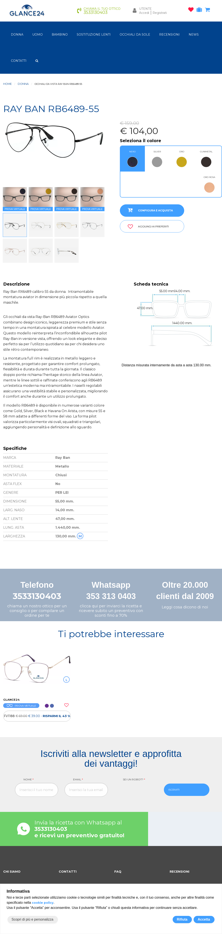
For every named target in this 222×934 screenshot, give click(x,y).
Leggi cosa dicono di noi (185, 607)
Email (78, 779)
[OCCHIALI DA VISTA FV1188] (37, 673)
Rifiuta (182, 919)
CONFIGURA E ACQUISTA (148, 209)
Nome (29, 779)
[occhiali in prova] (200, 10)
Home (7, 83)
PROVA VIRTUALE (21, 705)
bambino (60, 34)
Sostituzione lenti (94, 34)
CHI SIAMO (12, 871)
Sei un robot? (134, 779)
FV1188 (37, 716)
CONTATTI (18, 61)
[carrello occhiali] (208, 10)
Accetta (204, 919)
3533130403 (37, 596)
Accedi (144, 13)
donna (17, 34)
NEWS (194, 34)
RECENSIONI (169, 34)
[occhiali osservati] (192, 10)
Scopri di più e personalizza (32, 919)
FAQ (117, 871)
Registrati (160, 13)
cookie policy (42, 903)
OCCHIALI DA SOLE (135, 34)
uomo (37, 34)
